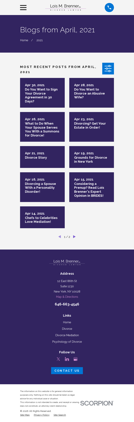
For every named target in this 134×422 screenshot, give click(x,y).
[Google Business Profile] (75, 359)
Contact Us (67, 370)
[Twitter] (58, 359)
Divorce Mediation (67, 335)
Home (67, 322)
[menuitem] (25, 415)
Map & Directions (67, 296)
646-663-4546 (67, 304)
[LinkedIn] (67, 359)
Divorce (67, 328)
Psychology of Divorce (67, 341)
